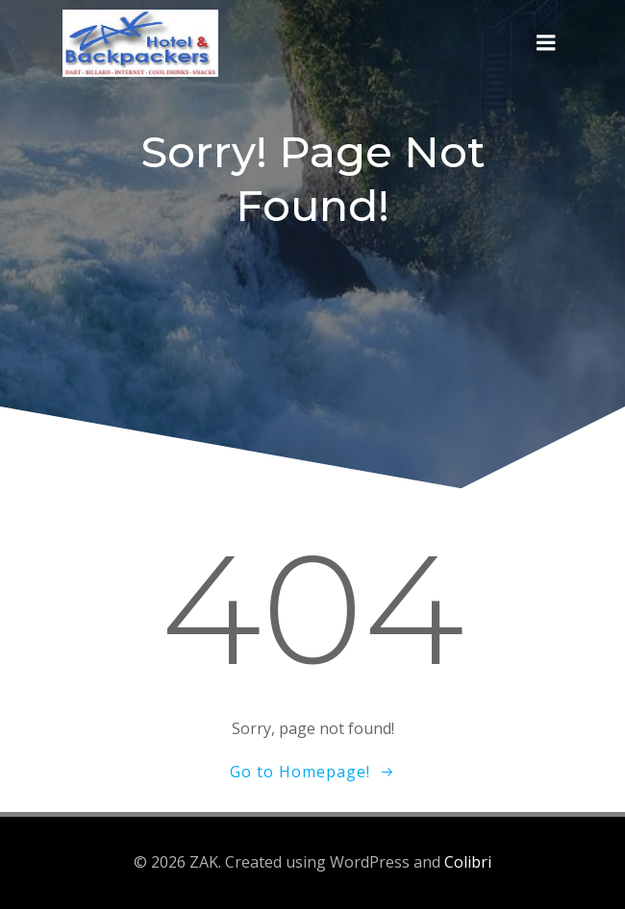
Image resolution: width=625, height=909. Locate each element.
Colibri (467, 861)
